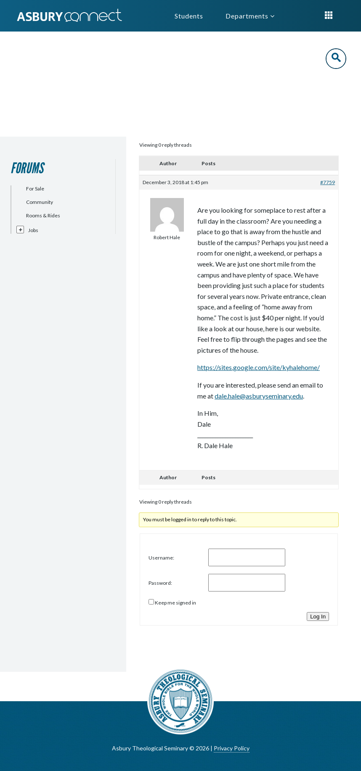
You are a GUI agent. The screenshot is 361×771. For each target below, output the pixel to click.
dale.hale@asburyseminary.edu (259, 396)
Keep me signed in (175, 602)
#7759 (327, 182)
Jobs (33, 230)
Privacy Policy (232, 748)
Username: (161, 557)
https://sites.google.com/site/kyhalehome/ (258, 367)
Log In (318, 616)
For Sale (35, 188)
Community (39, 202)
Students (189, 16)
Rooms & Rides (43, 215)
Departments (250, 16)
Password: (160, 583)
